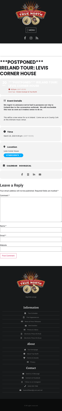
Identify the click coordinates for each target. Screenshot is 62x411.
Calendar (12, 166)
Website (3, 245)
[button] (31, 30)
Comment (5, 195)
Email (3, 236)
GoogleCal (25, 166)
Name (3, 226)
